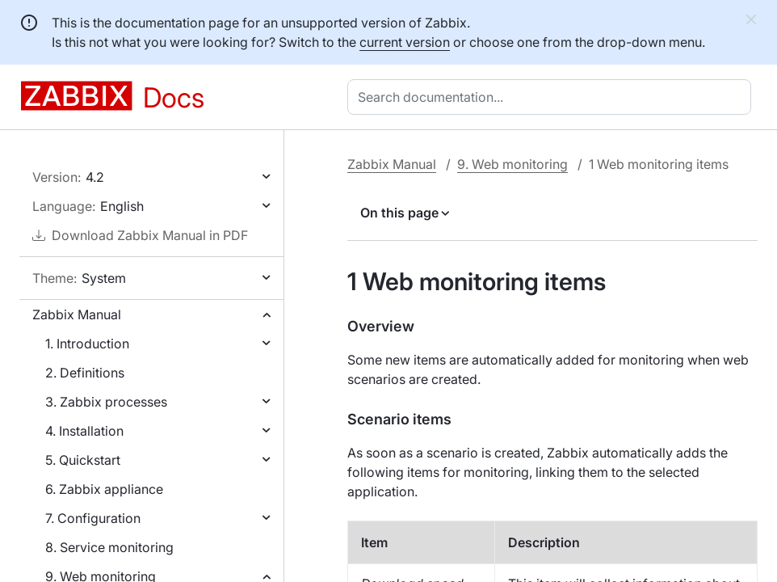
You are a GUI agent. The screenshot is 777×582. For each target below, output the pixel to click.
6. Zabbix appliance (104, 489)
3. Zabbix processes (106, 402)
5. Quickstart (82, 460)
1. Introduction (87, 343)
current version (404, 42)
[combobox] (552, 97)
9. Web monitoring (512, 164)
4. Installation (84, 431)
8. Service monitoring (109, 547)
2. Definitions (84, 373)
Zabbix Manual (76, 314)
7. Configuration (93, 518)
